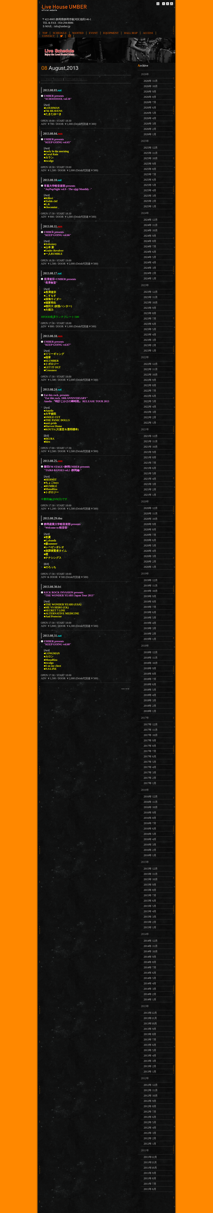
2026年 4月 (150, 118)
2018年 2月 (150, 705)
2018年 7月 (150, 679)
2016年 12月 (151, 796)
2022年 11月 (150, 369)
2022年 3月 (150, 412)
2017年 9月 (150, 740)
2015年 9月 (150, 884)
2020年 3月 (150, 556)
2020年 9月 (150, 524)
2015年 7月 (150, 895)
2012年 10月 (151, 1095)
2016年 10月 (151, 807)
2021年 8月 (150, 457)
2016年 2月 (150, 849)
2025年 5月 (150, 185)
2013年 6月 (150, 1044)
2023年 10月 (151, 302)
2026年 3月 (150, 123)
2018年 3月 (150, 700)
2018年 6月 (150, 684)
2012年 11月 (150, 1090)
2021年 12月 (151, 436)
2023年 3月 (150, 339)
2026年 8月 (150, 96)
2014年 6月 (150, 972)
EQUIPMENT (110, 33)
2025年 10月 (151, 158)
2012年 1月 (150, 1143)
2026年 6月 (150, 107)
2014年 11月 (150, 946)
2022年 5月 (150, 401)
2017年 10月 (151, 735)
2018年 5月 (150, 689)
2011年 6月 (150, 1189)
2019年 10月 (151, 590)
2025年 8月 (150, 169)
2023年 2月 (150, 345)
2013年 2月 (150, 1066)
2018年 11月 (150, 657)
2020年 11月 (150, 513)
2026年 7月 (150, 102)
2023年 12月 (151, 291)
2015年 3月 (150, 916)
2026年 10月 (151, 86)
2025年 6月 (150, 179)
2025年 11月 (150, 153)
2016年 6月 (150, 828)
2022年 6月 (150, 396)
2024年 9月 (150, 235)
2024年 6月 (150, 251)
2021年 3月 (150, 484)
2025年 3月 (150, 195)
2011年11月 (150, 1162)
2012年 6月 (150, 1117)
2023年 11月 (150, 297)
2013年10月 (150, 1023)
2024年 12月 (151, 219)
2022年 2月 (150, 417)
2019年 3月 (150, 628)
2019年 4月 (150, 623)
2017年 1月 (150, 783)
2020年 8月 (150, 529)
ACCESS (148, 33)
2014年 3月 (150, 988)
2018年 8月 (150, 673)
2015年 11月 (150, 874)
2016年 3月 (150, 844)
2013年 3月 (150, 1060)
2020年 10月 (151, 518)
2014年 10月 (151, 951)
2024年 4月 (150, 262)
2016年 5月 (150, 833)
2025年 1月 (150, 206)
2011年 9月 (150, 1173)
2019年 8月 (150, 601)
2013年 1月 (150, 1071)
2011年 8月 (150, 1178)
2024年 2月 (150, 273)
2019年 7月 (150, 606)
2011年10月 (150, 1167)
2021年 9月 (150, 452)
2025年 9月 (150, 163)
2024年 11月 (150, 225)
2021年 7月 (150, 462)
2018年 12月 (151, 652)
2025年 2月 (150, 201)
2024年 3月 (150, 267)
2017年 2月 (150, 777)
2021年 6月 (150, 468)
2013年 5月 (150, 1050)
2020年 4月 (150, 550)
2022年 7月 (150, 390)
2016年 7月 (150, 823)
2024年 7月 (150, 246)
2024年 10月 (151, 230)
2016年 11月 (150, 801)
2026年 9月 (150, 91)
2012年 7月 (150, 1111)
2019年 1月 (150, 639)
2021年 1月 (150, 494)
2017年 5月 (150, 761)
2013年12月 (150, 1012)
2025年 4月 (150, 190)
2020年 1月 (150, 566)
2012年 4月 (150, 1127)
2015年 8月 (150, 890)
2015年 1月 (150, 927)
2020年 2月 (150, 561)
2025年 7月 (150, 174)
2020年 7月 (150, 534)
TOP (44, 33)
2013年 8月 (150, 1034)
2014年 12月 (151, 940)
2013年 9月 (150, 1028)
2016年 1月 (150, 855)
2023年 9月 (150, 307)
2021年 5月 (150, 473)
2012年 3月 (150, 1133)
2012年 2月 (150, 1138)
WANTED (78, 33)
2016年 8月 (150, 817)
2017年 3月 (150, 772)
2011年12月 (150, 1157)
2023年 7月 (150, 318)
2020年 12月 (151, 508)
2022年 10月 (151, 374)
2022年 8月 (150, 385)
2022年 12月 (151, 363)
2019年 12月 (151, 580)
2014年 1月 (150, 999)
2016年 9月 (150, 812)
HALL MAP (130, 33)
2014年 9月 (150, 956)
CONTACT (48, 36)
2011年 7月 (150, 1183)
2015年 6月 (150, 900)
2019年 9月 (150, 596)
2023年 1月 (150, 350)
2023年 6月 (150, 323)
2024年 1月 (150, 278)
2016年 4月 (150, 839)
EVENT (93, 33)
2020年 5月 (150, 545)
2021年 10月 (151, 446)
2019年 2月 (150, 633)
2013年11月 (150, 1018)
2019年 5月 (150, 617)
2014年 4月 (150, 983)
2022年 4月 (150, 406)
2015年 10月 (151, 879)
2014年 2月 (150, 994)
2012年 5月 (150, 1122)
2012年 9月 (150, 1101)
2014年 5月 (150, 978)
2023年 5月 (150, 329)
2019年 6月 (150, 612)
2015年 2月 (150, 922)
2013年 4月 (150, 1055)
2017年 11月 (150, 729)
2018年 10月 (151, 663)
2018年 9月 (150, 668)
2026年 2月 (150, 129)
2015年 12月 (151, 868)
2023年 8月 (150, 313)
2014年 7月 (150, 967)
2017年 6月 (150, 756)
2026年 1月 (150, 134)
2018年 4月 (150, 695)
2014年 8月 (150, 962)
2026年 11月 (150, 80)
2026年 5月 (150, 112)
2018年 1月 (150, 711)
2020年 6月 (150, 540)
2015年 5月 (150, 906)
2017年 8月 (150, 745)
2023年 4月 (150, 334)
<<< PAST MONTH (52, 79)
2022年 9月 (150, 380)
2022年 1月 (150, 422)
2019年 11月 (150, 585)
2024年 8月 (150, 241)
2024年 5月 (150, 257)
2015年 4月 (150, 911)
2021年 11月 (150, 441)
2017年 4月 (150, 767)
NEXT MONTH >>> (76, 79)
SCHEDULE (60, 33)
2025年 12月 (151, 147)
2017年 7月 (150, 751)
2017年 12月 (151, 724)
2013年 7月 (150, 1039)
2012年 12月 (151, 1084)
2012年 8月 (150, 1106)
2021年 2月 (150, 489)
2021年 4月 (150, 478)
